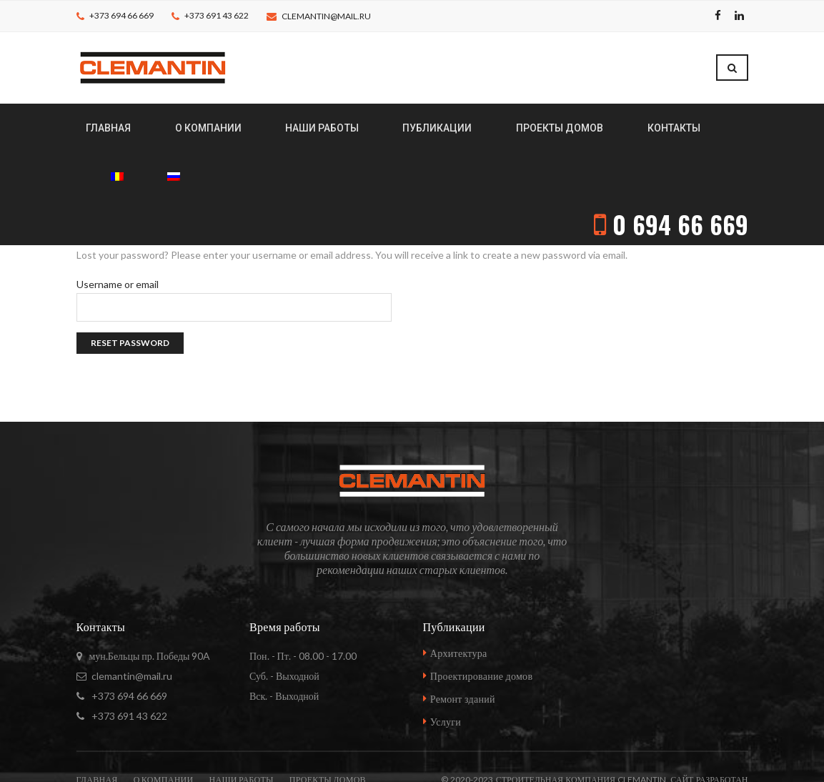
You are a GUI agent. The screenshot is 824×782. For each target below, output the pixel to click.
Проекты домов (327, 723)
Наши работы (241, 723)
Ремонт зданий (462, 643)
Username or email (117, 229)
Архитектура (458, 597)
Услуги (445, 666)
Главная (97, 723)
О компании (164, 723)
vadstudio (721, 753)
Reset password (130, 287)
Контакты (115, 753)
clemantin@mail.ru (326, 16)
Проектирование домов (481, 620)
